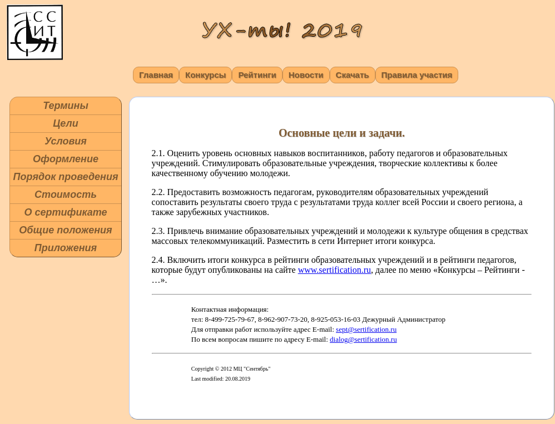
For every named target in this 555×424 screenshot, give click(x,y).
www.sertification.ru (334, 270)
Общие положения (65, 230)
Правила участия (417, 74)
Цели (65, 123)
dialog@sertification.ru (363, 339)
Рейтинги (257, 74)
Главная (156, 74)
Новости (306, 74)
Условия (65, 141)
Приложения (65, 247)
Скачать (352, 74)
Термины (65, 105)
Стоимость (65, 194)
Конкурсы (205, 74)
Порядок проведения (65, 176)
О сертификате (65, 212)
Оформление (65, 158)
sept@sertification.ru (366, 329)
